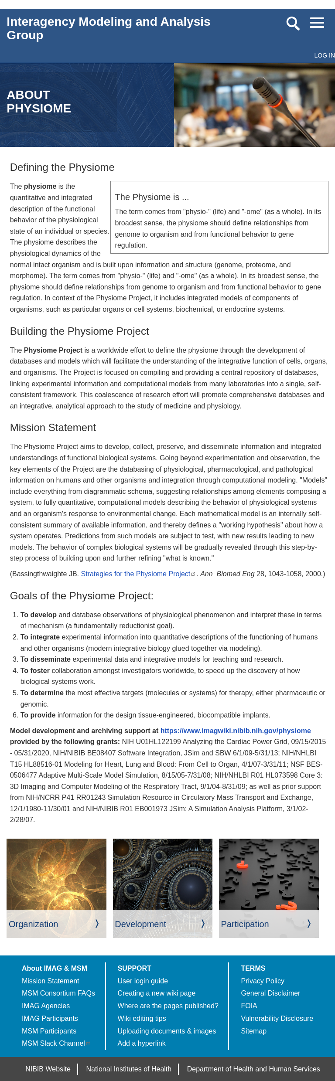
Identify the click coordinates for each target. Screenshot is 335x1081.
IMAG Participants (50, 1018)
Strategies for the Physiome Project (138, 574)
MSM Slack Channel (56, 1043)
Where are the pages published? (168, 1006)
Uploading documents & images (167, 1031)
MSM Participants (49, 1031)
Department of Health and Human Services (253, 1069)
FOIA (249, 1006)
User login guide (143, 981)
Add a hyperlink (142, 1043)
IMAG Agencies (46, 1006)
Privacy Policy (262, 981)
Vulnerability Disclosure (277, 1018)
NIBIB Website (48, 1069)
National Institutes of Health (129, 1069)
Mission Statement (50, 981)
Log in (324, 55)
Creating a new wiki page (157, 993)
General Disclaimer (270, 993)
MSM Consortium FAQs (58, 993)
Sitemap (254, 1031)
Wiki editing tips (142, 1018)
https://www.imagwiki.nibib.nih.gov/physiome (236, 730)
